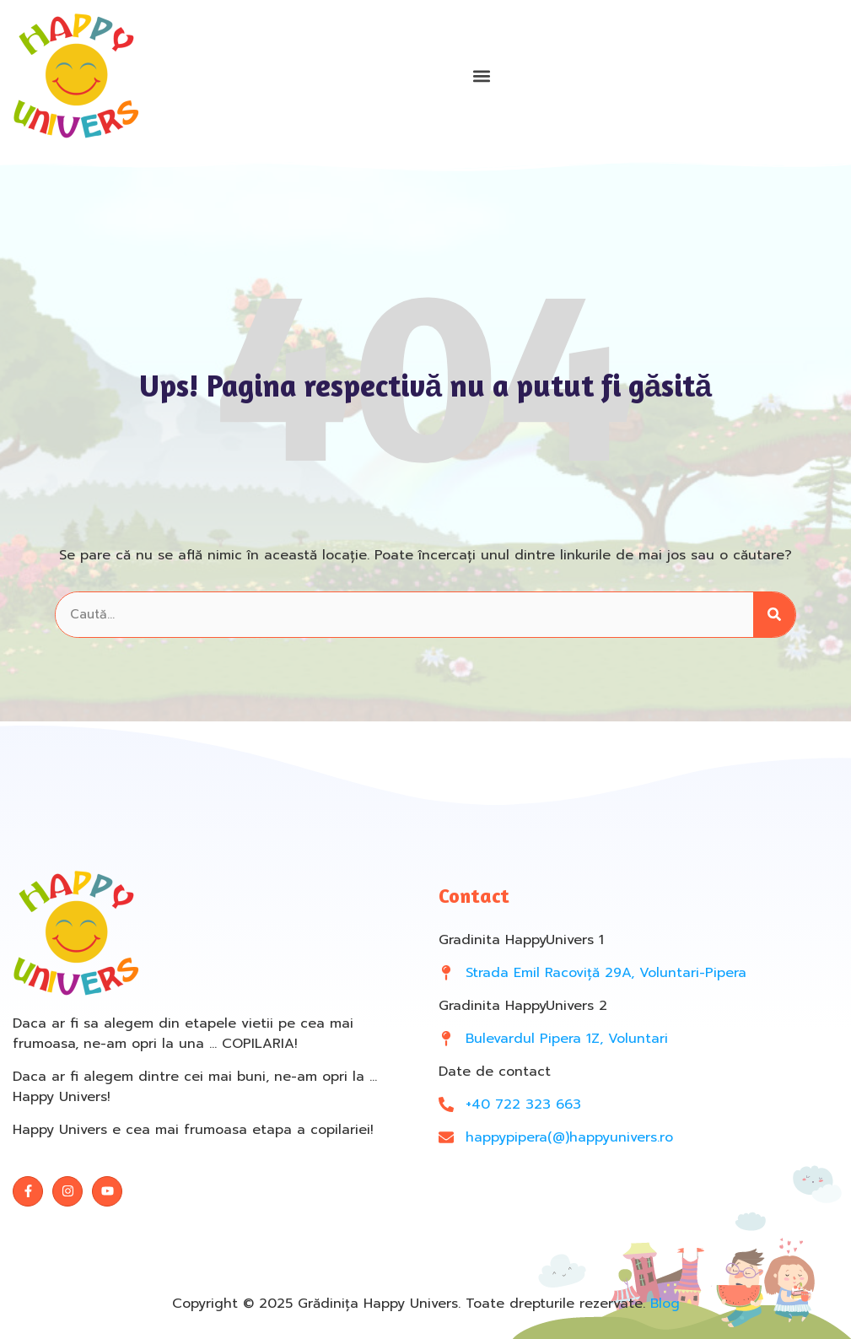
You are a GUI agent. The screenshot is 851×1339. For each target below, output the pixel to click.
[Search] (774, 614)
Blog (665, 1303)
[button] (481, 76)
